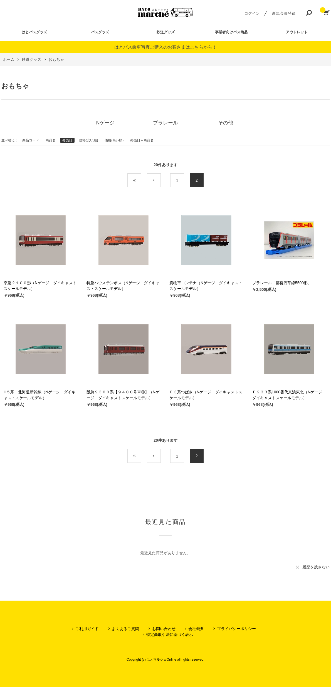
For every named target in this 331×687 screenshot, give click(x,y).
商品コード (30, 140)
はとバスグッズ (34, 32)
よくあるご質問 (125, 628)
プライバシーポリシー (236, 628)
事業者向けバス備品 (231, 32)
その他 (225, 123)
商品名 (51, 140)
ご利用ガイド (87, 628)
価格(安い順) (88, 140)
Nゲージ (105, 123)
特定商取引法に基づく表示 (169, 634)
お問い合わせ (164, 628)
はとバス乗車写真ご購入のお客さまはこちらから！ (165, 47)
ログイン (252, 13)
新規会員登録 (283, 13)
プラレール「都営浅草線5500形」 (282, 283)
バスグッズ (100, 32)
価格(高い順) (114, 140)
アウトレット (297, 32)
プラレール (165, 123)
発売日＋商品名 (142, 140)
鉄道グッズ (166, 32)
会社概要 (196, 628)
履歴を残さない (316, 567)
